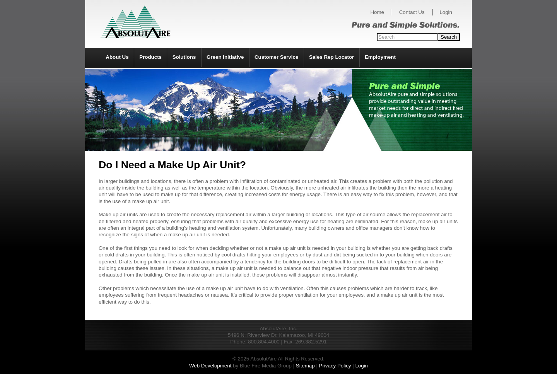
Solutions (184, 57)
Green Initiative (225, 57)
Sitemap (305, 366)
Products (150, 57)
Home (377, 12)
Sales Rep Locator (331, 57)
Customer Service (276, 57)
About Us (117, 57)
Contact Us (412, 12)
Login (445, 12)
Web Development (210, 366)
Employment (380, 57)
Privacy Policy (335, 366)
